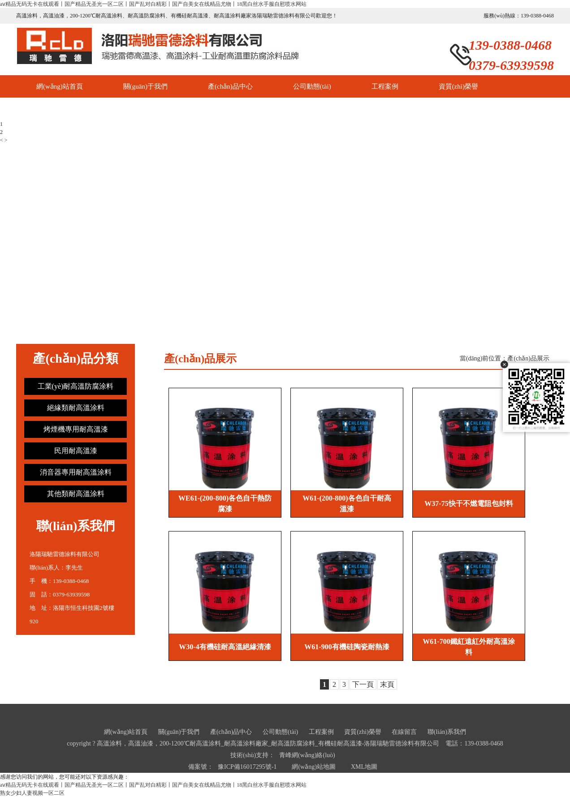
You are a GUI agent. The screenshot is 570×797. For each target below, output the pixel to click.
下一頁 (363, 684)
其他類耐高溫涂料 (75, 493)
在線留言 (49, 108)
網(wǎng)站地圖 (313, 766)
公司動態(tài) (312, 86)
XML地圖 (364, 766)
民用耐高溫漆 (75, 450)
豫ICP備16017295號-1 (247, 766)
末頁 (387, 684)
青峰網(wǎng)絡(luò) (307, 755)
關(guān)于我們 (145, 86)
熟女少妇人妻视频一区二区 (32, 793)
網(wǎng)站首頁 (59, 86)
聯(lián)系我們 (124, 108)
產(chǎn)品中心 (230, 86)
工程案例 (384, 86)
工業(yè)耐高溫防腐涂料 (76, 386)
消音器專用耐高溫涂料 (76, 472)
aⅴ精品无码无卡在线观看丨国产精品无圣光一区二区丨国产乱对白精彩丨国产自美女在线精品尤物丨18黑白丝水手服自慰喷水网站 (153, 4)
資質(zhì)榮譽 (458, 86)
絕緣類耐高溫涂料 (75, 407)
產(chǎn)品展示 (528, 358)
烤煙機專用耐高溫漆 (75, 429)
